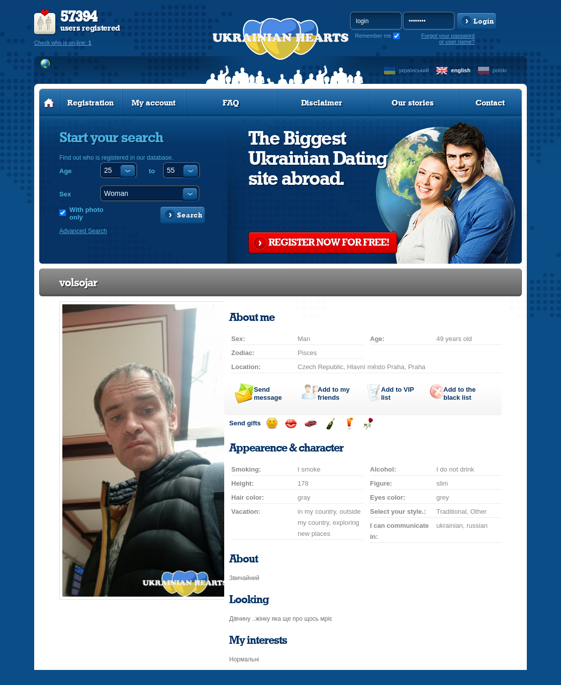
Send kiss (291, 423)
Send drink (349, 423)
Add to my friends (334, 393)
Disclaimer (321, 103)
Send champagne (330, 423)
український (414, 70)
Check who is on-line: (62, 43)
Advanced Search (83, 231)
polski (500, 70)
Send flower (368, 423)
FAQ (231, 103)
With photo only (86, 213)
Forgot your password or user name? (448, 39)
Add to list (397, 393)
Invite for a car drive (310, 423)
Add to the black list (459, 393)
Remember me (373, 36)
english (461, 70)
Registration (90, 103)
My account (153, 103)
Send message (268, 393)
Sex (65, 194)
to (152, 171)
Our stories (413, 103)
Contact (490, 103)
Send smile (271, 423)
